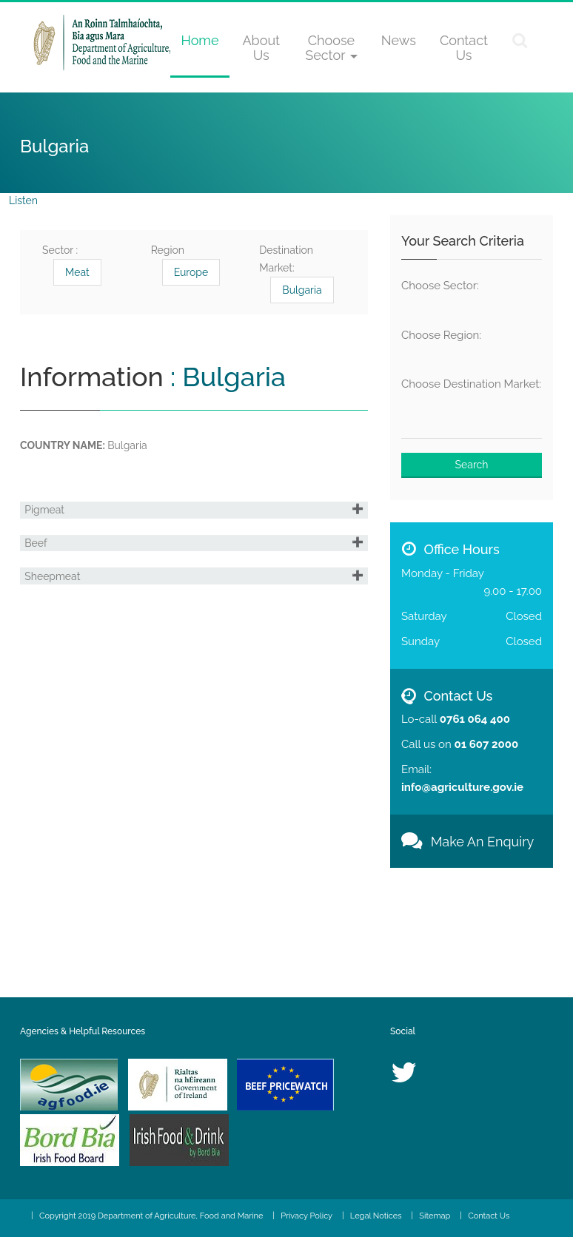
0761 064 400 (475, 719)
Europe (191, 272)
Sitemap (434, 1216)
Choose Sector (331, 48)
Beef (43, 576)
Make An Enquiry (467, 841)
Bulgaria (301, 290)
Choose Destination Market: (471, 384)
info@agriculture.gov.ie (462, 787)
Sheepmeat (59, 630)
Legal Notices (376, 1216)
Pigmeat (52, 521)
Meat (77, 272)
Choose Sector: (440, 285)
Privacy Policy (306, 1216)
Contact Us (464, 48)
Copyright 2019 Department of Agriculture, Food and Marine (151, 1216)
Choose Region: (441, 335)
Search (472, 465)
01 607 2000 (486, 744)
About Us (261, 48)
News (398, 40)
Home (200, 40)
